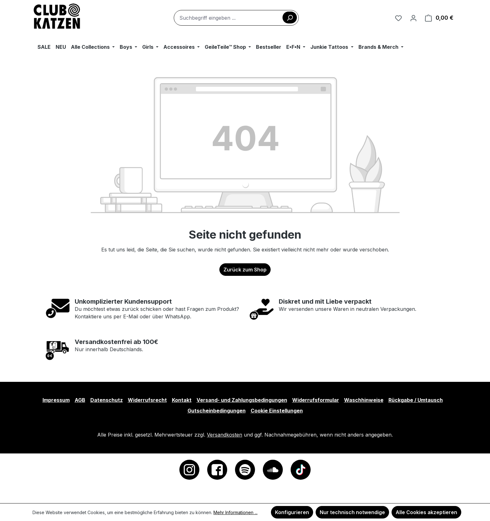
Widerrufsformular (315, 400)
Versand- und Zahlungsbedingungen (242, 400)
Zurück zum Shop (245, 269)
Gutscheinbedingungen (217, 410)
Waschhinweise (363, 400)
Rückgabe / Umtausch (415, 400)
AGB (80, 400)
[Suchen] (289, 17)
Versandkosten (224, 435)
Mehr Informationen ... (235, 512)
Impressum (56, 400)
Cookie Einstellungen (277, 410)
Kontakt (182, 400)
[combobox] (236, 17)
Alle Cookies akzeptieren (426, 512)
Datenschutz (106, 400)
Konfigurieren (292, 512)
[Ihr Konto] (413, 18)
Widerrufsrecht (147, 400)
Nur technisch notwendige (352, 512)
